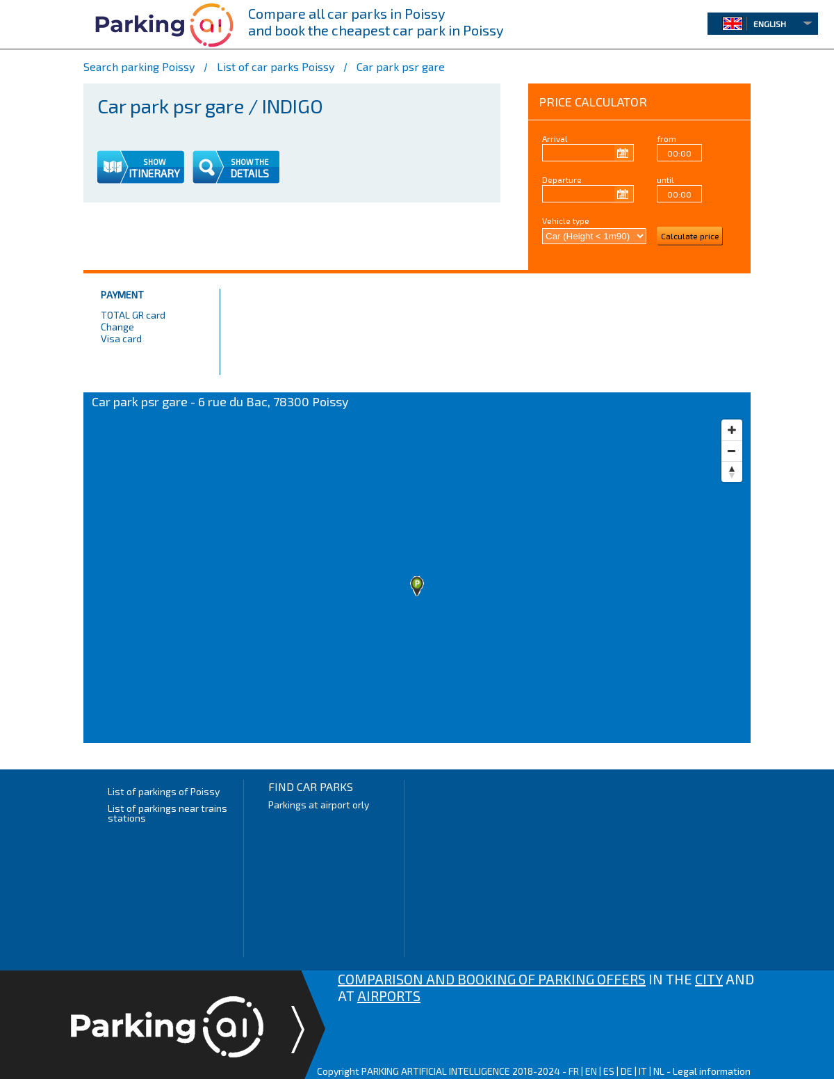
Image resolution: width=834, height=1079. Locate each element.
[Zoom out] (731, 450)
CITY (709, 978)
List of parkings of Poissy (164, 791)
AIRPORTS (388, 995)
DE (626, 1071)
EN (591, 1071)
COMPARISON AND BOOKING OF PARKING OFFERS (492, 978)
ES (608, 1071)
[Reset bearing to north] (731, 471)
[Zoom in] (731, 429)
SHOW (154, 161)
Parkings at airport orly (318, 804)
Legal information (712, 1071)
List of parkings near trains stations (167, 813)
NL (658, 1071)
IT (643, 1071)
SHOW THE (249, 161)
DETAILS (249, 173)
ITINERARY (154, 173)
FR (574, 1071)
